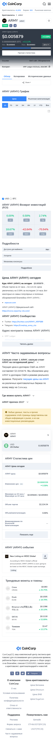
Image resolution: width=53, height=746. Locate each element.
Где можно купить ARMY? (18, 395)
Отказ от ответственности (13, 707)
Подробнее (26, 268)
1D (5, 105)
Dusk (14, 597)
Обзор (7, 76)
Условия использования (14, 693)
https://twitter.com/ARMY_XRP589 (27, 321)
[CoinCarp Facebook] (17, 673)
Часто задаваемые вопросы (13, 735)
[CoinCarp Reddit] (23, 673)
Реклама (14, 719)
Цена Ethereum (37, 689)
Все (47, 105)
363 (31, 10)
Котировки (19, 76)
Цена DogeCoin (37, 699)
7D (11, 105)
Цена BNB (37, 694)
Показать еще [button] (26, 534)
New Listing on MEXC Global (20, 556)
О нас (13, 688)
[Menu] (49, 4)
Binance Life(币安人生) (22, 607)
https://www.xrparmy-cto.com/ (16, 311)
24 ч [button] (46, 45)
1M (17, 105)
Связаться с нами (14, 729)
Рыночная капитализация (39, 99)
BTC (14, 198)
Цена (14, 99)
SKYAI (15, 616)
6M (29, 105)
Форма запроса (14, 724)
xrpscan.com (10, 302)
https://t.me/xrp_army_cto (25, 325)
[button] (15, 25)
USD (7, 198)
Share (26, 82)
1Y (35, 105)
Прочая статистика (26, 53)
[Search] (44, 4)
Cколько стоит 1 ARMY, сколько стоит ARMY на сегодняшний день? (23, 361)
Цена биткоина (37, 685)
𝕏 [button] (11, 26)
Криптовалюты (8, 15)
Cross (14, 587)
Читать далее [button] (26, 344)
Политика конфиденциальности (14, 699)
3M (23, 105)
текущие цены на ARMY (36, 379)
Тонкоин (16, 626)
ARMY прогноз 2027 (15, 402)
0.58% (46, 36)
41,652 (18, 10)
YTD (40, 105)
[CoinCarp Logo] (12, 4)
